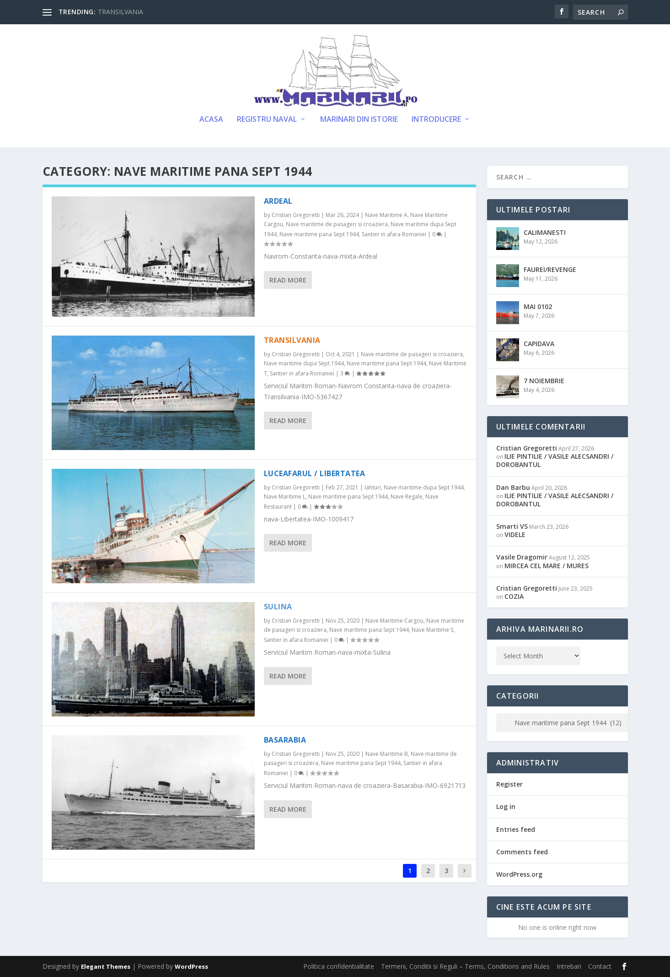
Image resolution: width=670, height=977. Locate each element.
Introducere (436, 119)
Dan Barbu (513, 487)
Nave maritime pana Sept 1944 (319, 234)
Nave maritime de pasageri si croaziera (337, 224)
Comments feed (522, 851)
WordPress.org (519, 874)
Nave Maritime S (432, 630)
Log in (505, 806)
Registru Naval (267, 119)
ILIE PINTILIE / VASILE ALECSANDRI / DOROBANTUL (554, 460)
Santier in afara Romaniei (394, 234)
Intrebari (569, 966)
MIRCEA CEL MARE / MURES (546, 565)
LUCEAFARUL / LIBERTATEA (314, 473)
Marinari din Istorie (359, 119)
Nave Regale (407, 496)
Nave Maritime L (285, 496)
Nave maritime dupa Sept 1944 (304, 363)
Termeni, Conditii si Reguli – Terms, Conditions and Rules (465, 966)
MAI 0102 (538, 306)
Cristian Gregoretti (296, 215)
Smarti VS (512, 526)
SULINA (278, 607)
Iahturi (372, 487)
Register (509, 784)
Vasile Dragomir (521, 557)
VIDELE (514, 534)
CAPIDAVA (539, 343)
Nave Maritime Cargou (394, 620)
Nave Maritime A (386, 215)
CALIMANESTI (545, 232)
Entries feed (515, 829)
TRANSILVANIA (120, 11)
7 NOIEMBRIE (544, 380)
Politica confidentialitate (338, 966)
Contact (599, 966)
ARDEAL (278, 201)
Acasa (211, 119)
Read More (287, 280)
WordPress (191, 966)
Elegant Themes (105, 966)
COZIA (514, 596)
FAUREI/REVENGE (550, 269)
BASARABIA (285, 740)
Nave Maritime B (386, 754)
